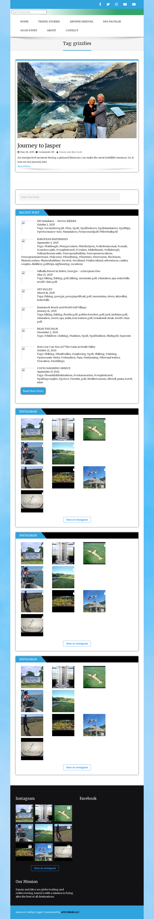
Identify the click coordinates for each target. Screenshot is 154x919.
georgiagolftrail (75, 296)
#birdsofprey (86, 246)
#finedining (70, 257)
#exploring (79, 354)
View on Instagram (77, 519)
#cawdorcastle (46, 249)
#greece (64, 378)
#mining (111, 354)
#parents (125, 335)
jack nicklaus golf (116, 314)
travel (128, 378)
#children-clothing (56, 335)
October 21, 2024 (46, 350)
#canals (122, 246)
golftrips (48, 264)
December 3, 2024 (47, 332)
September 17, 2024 (48, 371)
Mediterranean (96, 378)
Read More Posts (33, 391)
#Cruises (81, 249)
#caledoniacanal (106, 246)
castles (123, 260)
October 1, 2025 (46, 224)
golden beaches (88, 314)
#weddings (58, 361)
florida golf (70, 314)
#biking (49, 354)
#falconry (55, 257)
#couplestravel (65, 249)
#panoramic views (48, 357)
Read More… (24, 166)
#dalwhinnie (95, 249)
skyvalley (121, 296)
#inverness (100, 257)
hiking (74, 278)
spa (114, 278)
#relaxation (68, 357)
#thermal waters (109, 357)
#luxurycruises (30, 260)
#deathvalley (63, 354)
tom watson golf (82, 318)
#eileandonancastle (49, 253)
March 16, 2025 (46, 292)
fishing (58, 278)
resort (54, 318)
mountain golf (88, 278)
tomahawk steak (104, 318)
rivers (111, 296)
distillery (37, 264)
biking (48, 278)
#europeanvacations (99, 253)
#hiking (100, 354)
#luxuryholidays (50, 260)
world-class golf (47, 281)
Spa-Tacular (112, 21)
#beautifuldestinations (58, 375)
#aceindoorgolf (54, 228)
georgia (59, 296)
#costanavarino (83, 375)
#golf (75, 228)
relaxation (104, 278)
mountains (99, 296)
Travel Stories (49, 21)
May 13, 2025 (44, 274)
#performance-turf (49, 231)
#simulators (70, 231)
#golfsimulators (108, 228)
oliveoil (111, 378)
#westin (75, 378)
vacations (77, 264)
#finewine (85, 257)
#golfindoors (88, 228)
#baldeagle (51, 246)
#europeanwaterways (34, 257)
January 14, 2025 (46, 311)
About (51, 30)
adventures (111, 260)
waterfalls (123, 278)
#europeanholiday (74, 253)
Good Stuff (28, 30)
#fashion (74, 335)
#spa (79, 357)
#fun (68, 228)
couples (26, 264)
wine (40, 382)
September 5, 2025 (47, 242)
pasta (120, 378)
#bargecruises (68, 246)
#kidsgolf (112, 335)
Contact (72, 30)
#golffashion (97, 335)
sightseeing (62, 264)
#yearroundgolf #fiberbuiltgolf (98, 231)
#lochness (114, 257)
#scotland (78, 260)
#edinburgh (111, 249)
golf (66, 278)
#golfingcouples (47, 378)
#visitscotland (94, 260)
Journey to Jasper (39, 145)
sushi (68, 318)
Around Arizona (81, 21)
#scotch (66, 260)
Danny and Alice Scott (70, 152)
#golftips (124, 228)
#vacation (43, 361)
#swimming (90, 357)
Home (24, 21)
